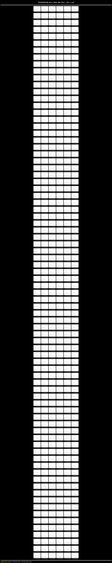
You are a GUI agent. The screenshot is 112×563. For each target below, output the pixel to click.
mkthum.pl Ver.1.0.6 (5, 561)
